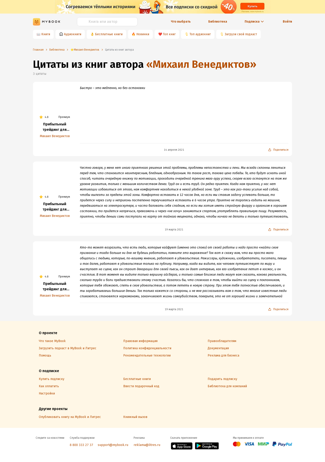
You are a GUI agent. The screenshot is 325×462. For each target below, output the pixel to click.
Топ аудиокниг (200, 34)
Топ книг (169, 34)
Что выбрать (181, 21)
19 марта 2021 (174, 229)
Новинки (142, 34)
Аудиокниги (72, 34)
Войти (287, 21)
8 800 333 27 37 (81, 445)
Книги (45, 34)
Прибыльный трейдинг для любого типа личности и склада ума (54, 127)
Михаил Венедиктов (55, 136)
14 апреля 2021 (174, 149)
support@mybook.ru (113, 445)
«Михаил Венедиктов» (201, 64)
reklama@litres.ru (147, 445)
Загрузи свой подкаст (241, 34)
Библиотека (217, 21)
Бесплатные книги (109, 34)
